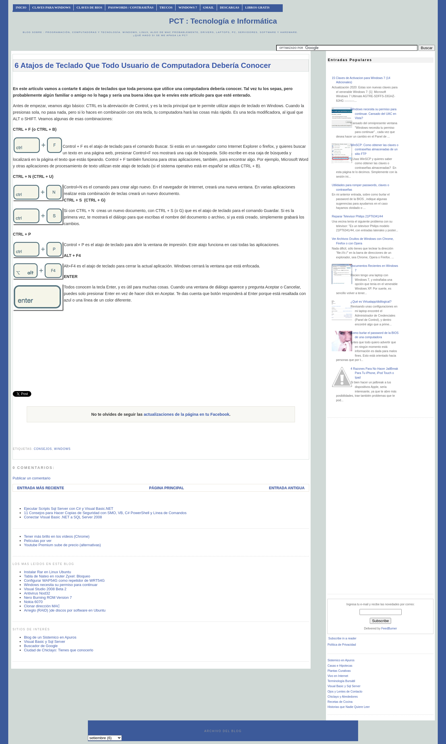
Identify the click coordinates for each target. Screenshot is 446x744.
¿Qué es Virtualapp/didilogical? (371, 301)
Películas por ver (37, 541)
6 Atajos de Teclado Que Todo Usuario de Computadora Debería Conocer (143, 65)
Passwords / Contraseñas (130, 7)
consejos (43, 448)
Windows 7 (187, 7)
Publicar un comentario (31, 478)
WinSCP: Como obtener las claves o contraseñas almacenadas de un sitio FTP (374, 149)
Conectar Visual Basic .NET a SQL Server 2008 (63, 517)
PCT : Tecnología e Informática (223, 21)
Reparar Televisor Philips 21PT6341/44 (357, 216)
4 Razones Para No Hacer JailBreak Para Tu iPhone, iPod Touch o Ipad (374, 373)
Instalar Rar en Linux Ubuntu (47, 572)
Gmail (208, 7)
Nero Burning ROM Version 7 (48, 597)
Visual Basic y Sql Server (44, 641)
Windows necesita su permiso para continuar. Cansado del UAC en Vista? (374, 114)
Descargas (229, 7)
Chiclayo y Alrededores (342, 696)
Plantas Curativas (338, 670)
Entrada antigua (286, 488)
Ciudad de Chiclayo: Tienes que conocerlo (58, 650)
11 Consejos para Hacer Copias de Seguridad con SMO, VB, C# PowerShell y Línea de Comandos (105, 513)
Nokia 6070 (33, 602)
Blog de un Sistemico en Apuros (50, 637)
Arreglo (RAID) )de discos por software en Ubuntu (65, 610)
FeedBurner (389, 628)
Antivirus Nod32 (37, 593)
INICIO (21, 7)
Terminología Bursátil (341, 681)
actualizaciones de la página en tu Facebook (186, 414)
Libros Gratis (257, 7)
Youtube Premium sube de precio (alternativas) (62, 545)
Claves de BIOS (89, 7)
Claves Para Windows (51, 7)
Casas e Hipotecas (339, 665)
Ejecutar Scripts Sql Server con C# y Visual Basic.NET (68, 508)
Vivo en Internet (337, 676)
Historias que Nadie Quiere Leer (348, 706)
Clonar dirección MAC (42, 606)
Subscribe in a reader (342, 638)
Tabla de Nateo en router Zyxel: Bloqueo (57, 576)
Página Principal (166, 488)
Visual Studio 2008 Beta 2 (45, 589)
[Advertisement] (161, 78)
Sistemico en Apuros (340, 660)
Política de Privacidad (341, 644)
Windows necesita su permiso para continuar (61, 585)
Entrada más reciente (40, 488)
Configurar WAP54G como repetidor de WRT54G (64, 580)
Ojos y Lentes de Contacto (344, 691)
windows (62, 448)
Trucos (166, 7)
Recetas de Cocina (339, 701)
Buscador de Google (41, 646)
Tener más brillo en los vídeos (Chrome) (56, 536)
